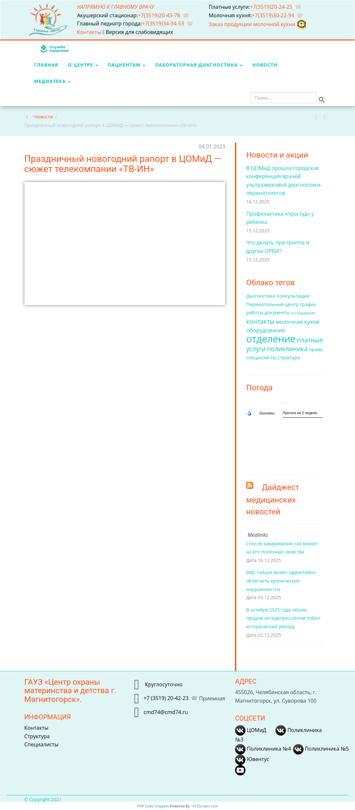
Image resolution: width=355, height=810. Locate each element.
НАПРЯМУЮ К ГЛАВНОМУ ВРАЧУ (115, 6)
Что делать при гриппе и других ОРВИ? (277, 247)
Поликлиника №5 (321, 748)
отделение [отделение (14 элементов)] (271, 338)
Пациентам (126, 65)
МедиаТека (52, 81)
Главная (46, 65)
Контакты (89, 32)
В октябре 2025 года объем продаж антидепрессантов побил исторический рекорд (283, 618)
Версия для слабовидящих (137, 32)
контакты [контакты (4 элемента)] (260, 321)
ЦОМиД (250, 730)
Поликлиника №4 (263, 748)
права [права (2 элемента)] (316, 349)
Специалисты (41, 744)
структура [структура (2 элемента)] (289, 357)
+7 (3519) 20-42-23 (165, 698)
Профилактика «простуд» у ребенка (280, 218)
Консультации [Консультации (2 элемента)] (293, 296)
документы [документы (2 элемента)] (277, 312)
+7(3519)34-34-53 (163, 23)
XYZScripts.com (205, 805)
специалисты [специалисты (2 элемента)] (261, 357)
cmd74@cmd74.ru (165, 712)
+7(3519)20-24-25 (271, 6)
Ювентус (252, 759)
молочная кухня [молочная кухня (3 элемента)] (297, 321)
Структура (37, 736)
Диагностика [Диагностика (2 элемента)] (260, 296)
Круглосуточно (163, 684)
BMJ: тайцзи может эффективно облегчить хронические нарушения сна (281, 580)
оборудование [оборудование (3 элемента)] (265, 330)
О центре (83, 65)
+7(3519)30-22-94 (273, 15)
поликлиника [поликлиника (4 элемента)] (287, 349)
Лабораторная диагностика (199, 65)
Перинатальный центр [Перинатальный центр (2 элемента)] (272, 304)
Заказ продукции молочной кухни (258, 24)
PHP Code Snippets (153, 805)
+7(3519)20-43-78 (159, 15)
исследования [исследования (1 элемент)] (303, 313)
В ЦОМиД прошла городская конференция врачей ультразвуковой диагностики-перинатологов (284, 180)
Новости (265, 65)
